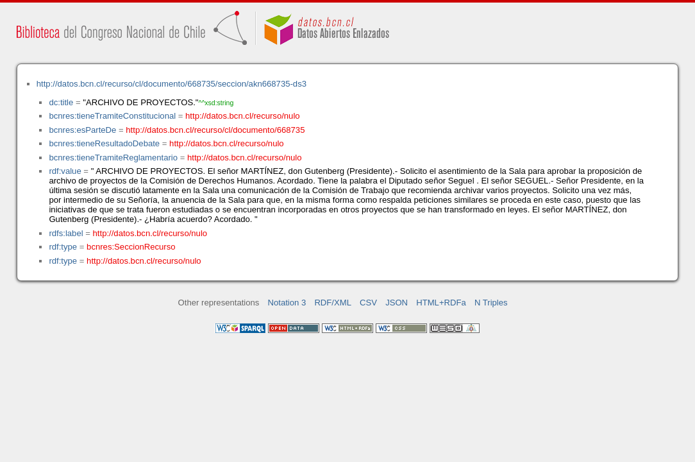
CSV (368, 302)
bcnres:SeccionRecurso (131, 247)
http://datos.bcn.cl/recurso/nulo (242, 116)
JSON (396, 302)
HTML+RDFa (441, 302)
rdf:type (63, 247)
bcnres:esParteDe (82, 130)
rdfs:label (66, 233)
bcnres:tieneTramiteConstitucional (112, 116)
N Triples (491, 302)
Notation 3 (287, 302)
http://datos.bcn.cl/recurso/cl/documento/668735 (215, 130)
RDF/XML (332, 302)
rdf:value (65, 171)
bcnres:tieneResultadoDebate (104, 143)
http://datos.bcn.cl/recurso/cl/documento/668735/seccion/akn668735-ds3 (171, 84)
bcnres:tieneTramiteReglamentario (113, 157)
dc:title (61, 102)
